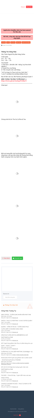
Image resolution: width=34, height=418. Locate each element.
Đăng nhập (29, 6)
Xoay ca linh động (26, 42)
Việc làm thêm (13, 409)
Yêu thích (6, 258)
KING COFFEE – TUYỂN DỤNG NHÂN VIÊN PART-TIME (16, 314)
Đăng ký (23, 6)
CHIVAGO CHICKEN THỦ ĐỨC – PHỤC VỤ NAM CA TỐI (16, 383)
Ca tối (8, 42)
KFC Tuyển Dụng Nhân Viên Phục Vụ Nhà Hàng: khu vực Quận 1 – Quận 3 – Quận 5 (17, 344)
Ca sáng (3, 42)
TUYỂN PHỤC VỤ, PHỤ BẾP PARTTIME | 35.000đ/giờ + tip (16, 351)
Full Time (13, 42)
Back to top (17, 415)
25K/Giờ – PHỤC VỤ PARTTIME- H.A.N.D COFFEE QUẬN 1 (16, 320)
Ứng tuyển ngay (17, 258)
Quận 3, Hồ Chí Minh (7, 45)
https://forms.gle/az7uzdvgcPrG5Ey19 (13, 81)
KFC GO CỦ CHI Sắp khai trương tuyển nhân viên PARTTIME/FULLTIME (14, 368)
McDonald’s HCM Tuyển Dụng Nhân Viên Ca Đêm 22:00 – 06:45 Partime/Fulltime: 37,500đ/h (16, 359)
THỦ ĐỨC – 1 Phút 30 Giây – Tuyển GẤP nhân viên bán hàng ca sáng (16, 376)
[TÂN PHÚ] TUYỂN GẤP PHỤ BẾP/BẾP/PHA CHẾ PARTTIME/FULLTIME (14, 336)
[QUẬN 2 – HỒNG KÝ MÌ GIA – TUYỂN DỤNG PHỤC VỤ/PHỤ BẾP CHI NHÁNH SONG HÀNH (15, 328)
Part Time (18, 42)
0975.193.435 (23, 411)
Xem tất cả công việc (10, 297)
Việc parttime (21, 409)
